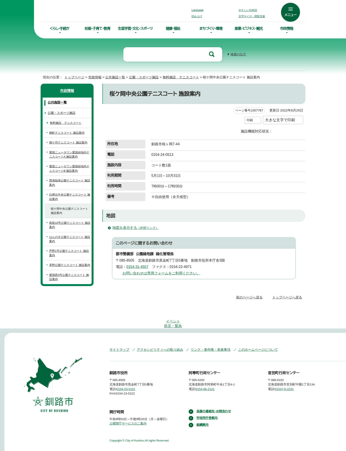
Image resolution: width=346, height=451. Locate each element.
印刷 (250, 119)
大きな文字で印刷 (280, 119)
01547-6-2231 (288, 375)
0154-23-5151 (129, 375)
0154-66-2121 (208, 375)
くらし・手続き (60, 28)
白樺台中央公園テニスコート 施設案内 (68, 196)
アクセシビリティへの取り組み (157, 336)
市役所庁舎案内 (207, 404)
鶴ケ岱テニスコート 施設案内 (67, 142)
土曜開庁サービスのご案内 (127, 409)
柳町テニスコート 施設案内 (66, 132)
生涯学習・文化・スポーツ (135, 28)
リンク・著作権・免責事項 (204, 336)
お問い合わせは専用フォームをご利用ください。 (159, 272)
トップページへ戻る (288, 296)
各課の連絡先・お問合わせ (214, 397)
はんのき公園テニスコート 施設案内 (68, 238)
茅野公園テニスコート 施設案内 (68, 264)
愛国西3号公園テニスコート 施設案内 (69, 276)
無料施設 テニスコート (180, 76)
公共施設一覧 (115, 76)
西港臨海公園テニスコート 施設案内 (68, 182)
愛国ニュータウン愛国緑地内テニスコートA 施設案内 (69, 154)
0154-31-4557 (139, 266)
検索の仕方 (238, 54)
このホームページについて (249, 336)
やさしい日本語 (248, 10)
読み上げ (197, 16)
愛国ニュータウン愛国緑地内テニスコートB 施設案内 (69, 168)
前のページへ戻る (250, 296)
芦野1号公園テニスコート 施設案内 (69, 252)
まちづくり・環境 (210, 28)
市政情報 (286, 28)
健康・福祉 (173, 28)
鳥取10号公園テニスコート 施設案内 (69, 224)
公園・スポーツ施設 (144, 76)
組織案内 (202, 411)
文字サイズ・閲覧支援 (251, 16)
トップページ (72, 76)
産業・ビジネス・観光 (249, 28)
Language (199, 10)
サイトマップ (118, 336)
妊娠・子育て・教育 (97, 28)
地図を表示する (135, 227)
